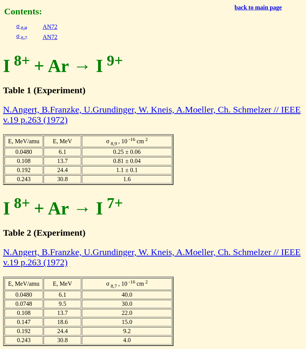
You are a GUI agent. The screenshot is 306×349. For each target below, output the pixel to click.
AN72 (49, 26)
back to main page (258, 7)
